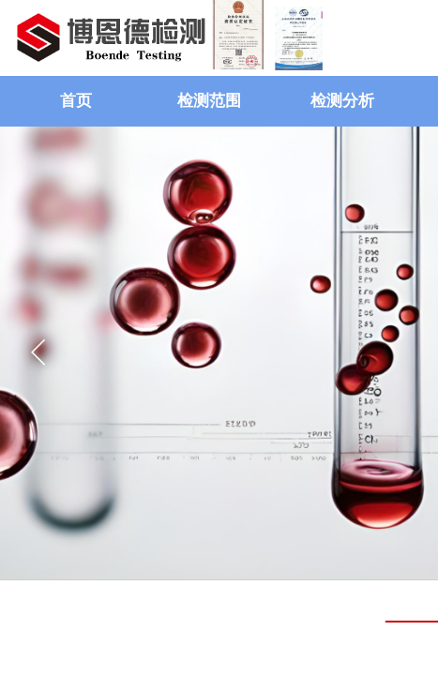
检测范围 (209, 101)
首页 (76, 101)
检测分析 (342, 101)
